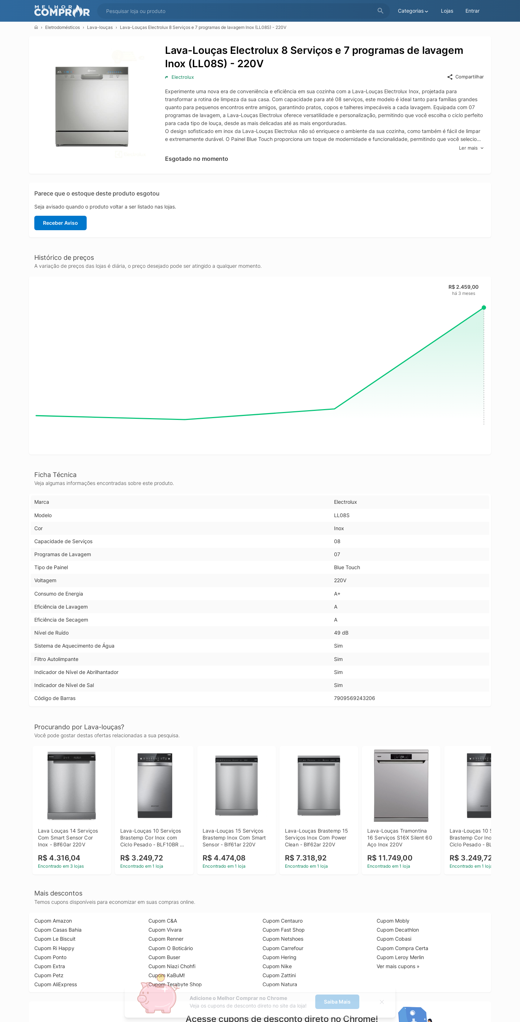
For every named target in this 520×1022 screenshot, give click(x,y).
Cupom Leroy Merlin (400, 957)
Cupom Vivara (165, 930)
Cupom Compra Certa (402, 948)
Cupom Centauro (283, 921)
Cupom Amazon (53, 921)
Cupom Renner (165, 939)
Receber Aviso (60, 223)
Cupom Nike (277, 966)
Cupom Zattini (279, 975)
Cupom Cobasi (394, 939)
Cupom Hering (279, 957)
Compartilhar (465, 77)
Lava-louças (100, 27)
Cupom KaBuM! (166, 975)
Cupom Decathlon (398, 930)
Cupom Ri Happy (54, 948)
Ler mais (471, 148)
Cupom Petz (49, 975)
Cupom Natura (280, 984)
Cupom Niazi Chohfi (171, 966)
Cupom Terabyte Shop (175, 984)
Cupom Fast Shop (284, 930)
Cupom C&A (162, 921)
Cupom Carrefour (283, 948)
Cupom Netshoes (283, 939)
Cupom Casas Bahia (58, 930)
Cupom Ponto (50, 957)
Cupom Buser (164, 957)
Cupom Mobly (393, 921)
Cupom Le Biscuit (54, 939)
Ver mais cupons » (398, 966)
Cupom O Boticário (170, 948)
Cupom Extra (49, 966)
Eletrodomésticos (62, 27)
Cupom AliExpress (55, 984)
